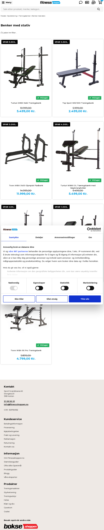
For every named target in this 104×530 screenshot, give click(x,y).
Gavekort (8, 507)
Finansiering (9, 427)
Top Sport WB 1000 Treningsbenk (78, 103)
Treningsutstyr (10, 496)
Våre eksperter (10, 477)
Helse (6, 500)
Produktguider (10, 469)
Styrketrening (10, 492)
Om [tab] (90, 237)
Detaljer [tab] (39, 237)
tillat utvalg (52, 299)
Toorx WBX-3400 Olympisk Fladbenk (26, 185)
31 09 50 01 (9, 401)
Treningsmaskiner (12, 488)
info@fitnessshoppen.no (16, 404)
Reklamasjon (9, 439)
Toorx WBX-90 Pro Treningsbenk (26, 350)
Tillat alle (85, 299)
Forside (3, 16)
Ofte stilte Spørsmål (12, 465)
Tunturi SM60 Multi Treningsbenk (26, 103)
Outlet (7, 511)
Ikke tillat (19, 299)
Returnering (9, 443)
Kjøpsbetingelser (11, 431)
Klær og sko (9, 504)
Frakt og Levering (11, 435)
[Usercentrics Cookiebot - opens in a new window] (89, 229)
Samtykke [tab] (14, 237)
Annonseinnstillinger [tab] (64, 237)
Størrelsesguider (11, 462)
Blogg (6, 473)
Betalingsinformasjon (13, 424)
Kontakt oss (9, 447)
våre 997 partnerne (18, 251)
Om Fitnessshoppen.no (14, 458)
